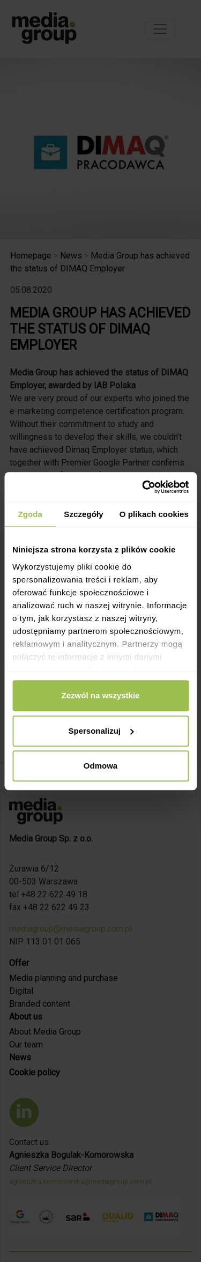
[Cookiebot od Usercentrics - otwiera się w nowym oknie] (143, 487)
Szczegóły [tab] (83, 514)
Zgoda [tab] (30, 514)
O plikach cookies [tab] (154, 514)
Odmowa (100, 765)
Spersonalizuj (100, 730)
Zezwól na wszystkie (101, 695)
